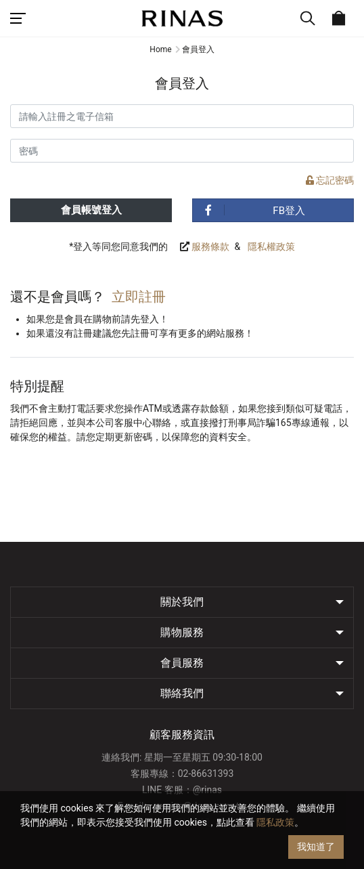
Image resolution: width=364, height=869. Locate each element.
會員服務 (182, 662)
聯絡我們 (182, 693)
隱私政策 (275, 822)
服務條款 (210, 246)
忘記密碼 (330, 180)
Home (160, 49)
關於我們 (182, 601)
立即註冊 (139, 297)
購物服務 (182, 632)
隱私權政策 (271, 246)
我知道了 (316, 846)
